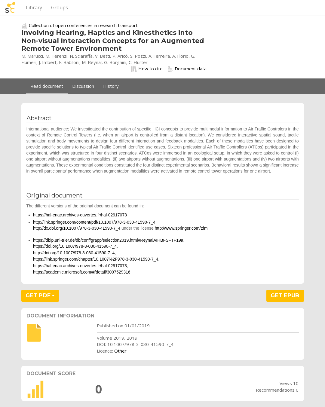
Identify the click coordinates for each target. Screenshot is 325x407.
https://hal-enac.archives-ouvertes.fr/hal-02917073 (80, 215)
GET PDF (40, 295)
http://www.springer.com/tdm (181, 228)
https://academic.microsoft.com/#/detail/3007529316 (81, 272)
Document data (187, 69)
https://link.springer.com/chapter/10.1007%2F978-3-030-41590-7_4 (95, 259)
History (111, 86)
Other (120, 351)
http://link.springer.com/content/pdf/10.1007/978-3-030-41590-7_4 (94, 222)
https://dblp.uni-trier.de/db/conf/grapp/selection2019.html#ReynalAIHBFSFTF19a (108, 240)
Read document (46, 86)
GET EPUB (285, 295)
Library (34, 7)
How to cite (147, 69)
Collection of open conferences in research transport (83, 25)
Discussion (83, 86)
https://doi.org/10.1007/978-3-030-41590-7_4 (75, 246)
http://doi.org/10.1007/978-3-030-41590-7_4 (74, 252)
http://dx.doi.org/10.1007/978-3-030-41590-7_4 (76, 228)
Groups (59, 7)
